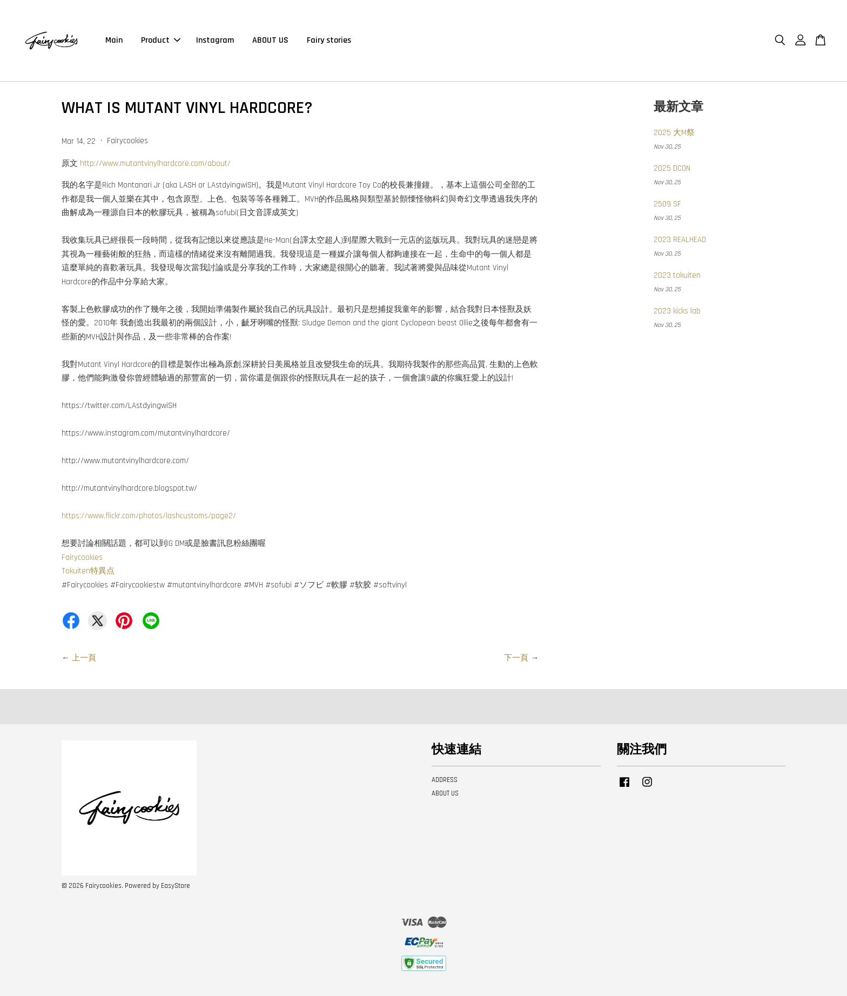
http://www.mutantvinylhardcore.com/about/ (155, 163)
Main (114, 40)
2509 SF (667, 204)
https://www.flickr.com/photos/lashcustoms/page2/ (149, 516)
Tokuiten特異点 (88, 571)
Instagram (215, 40)
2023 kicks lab (677, 311)
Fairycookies (82, 557)
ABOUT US (270, 40)
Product (160, 40)
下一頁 (516, 658)
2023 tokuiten (677, 275)
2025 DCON (672, 168)
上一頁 (84, 658)
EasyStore (175, 885)
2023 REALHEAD (680, 240)
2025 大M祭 (674, 133)
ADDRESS (445, 780)
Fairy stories (329, 40)
